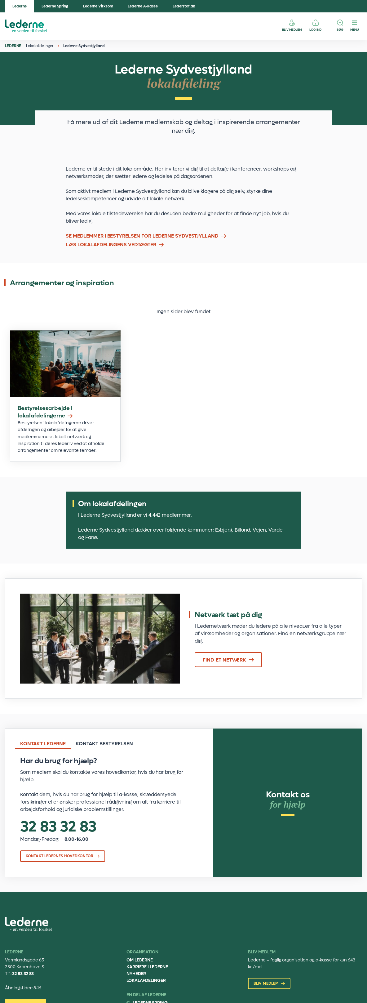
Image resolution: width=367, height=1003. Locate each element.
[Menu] (354, 26)
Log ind (315, 30)
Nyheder (136, 974)
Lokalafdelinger (39, 45)
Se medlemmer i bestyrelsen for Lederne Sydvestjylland (142, 236)
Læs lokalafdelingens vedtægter (111, 244)
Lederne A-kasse (143, 6)
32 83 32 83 (58, 827)
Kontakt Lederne (43, 743)
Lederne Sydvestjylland (84, 45)
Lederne (19, 6)
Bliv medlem (292, 30)
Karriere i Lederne (147, 967)
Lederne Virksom (98, 6)
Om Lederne (139, 960)
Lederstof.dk (184, 6)
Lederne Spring (55, 6)
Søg (340, 30)
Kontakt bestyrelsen (104, 743)
